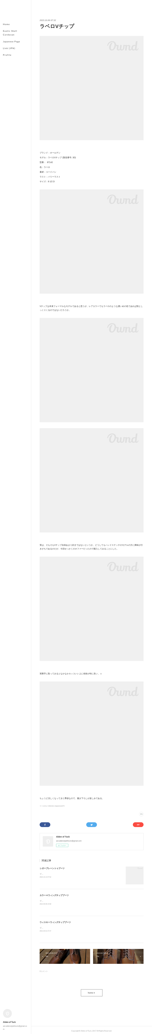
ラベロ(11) (43, 806)
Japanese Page (11, 41)
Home (6, 24)
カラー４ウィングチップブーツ (54, 895)
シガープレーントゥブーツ (52, 868)
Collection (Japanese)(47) (56, 806)
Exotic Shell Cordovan (10, 33)
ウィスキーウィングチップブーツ (55, 922)
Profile (7, 55)
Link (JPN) (9, 48)
